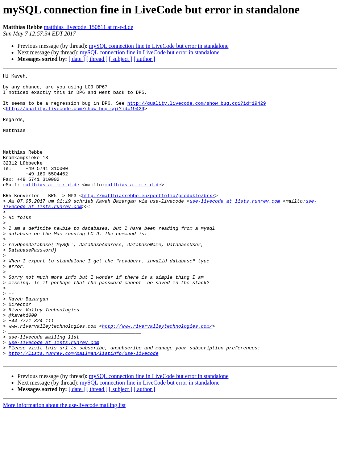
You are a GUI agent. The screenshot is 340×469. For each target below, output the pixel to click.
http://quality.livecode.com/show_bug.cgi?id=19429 (196, 109)
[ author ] (145, 59)
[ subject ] (120, 59)
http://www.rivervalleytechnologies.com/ (157, 377)
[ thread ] (97, 59)
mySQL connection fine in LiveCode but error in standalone (158, 46)
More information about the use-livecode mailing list (64, 463)
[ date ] (77, 59)
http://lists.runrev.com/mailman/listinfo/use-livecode (83, 409)
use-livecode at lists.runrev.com (235, 227)
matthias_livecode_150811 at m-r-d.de (88, 27)
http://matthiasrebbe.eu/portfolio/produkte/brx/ (148, 220)
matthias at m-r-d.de (51, 207)
